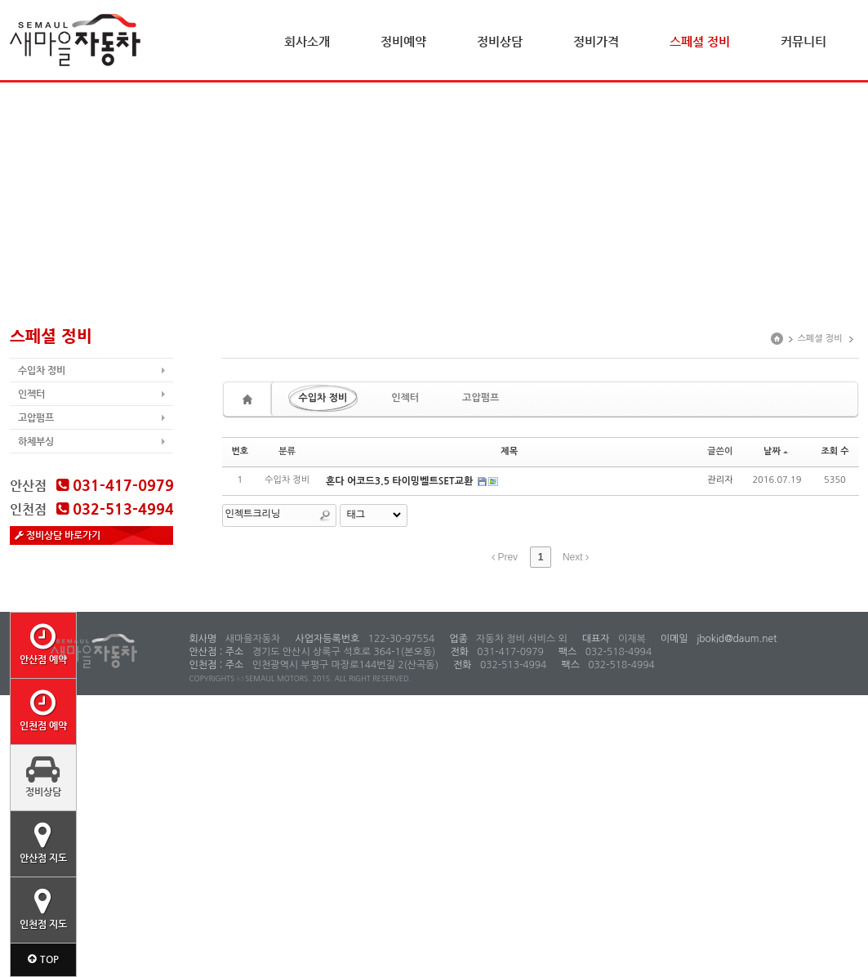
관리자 (719, 479)
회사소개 (307, 41)
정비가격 (596, 41)
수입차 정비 (41, 370)
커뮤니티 (803, 41)
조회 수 (834, 451)
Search (325, 515)
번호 (240, 451)
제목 (509, 451)
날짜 (775, 451)
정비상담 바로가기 (57, 535)
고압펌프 (36, 417)
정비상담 (500, 41)
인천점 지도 (43, 908)
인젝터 (31, 393)
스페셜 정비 (700, 41)
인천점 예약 (43, 710)
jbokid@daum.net (735, 639)
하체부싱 (36, 441)
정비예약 (403, 41)
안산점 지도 (43, 842)
